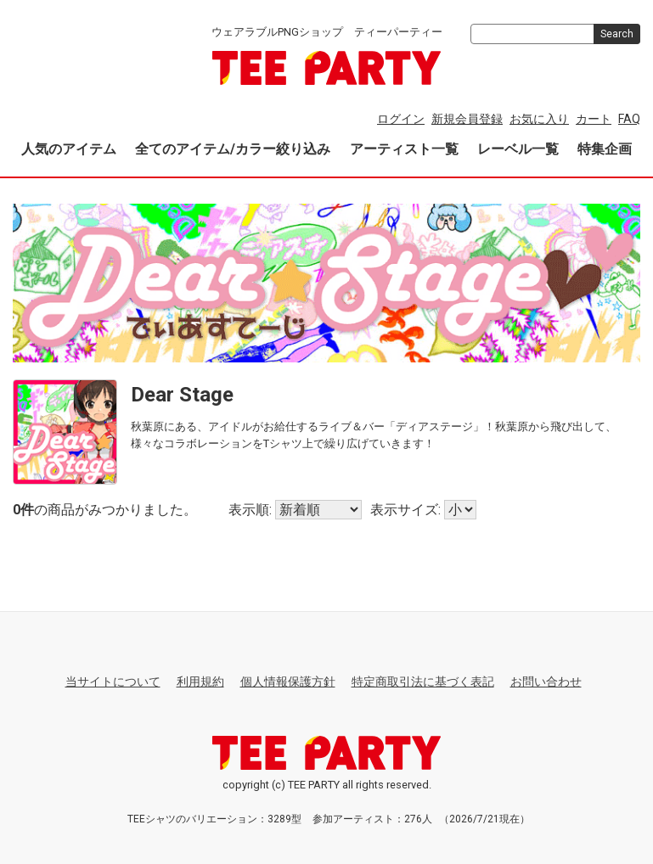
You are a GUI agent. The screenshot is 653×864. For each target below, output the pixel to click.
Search (616, 34)
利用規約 (200, 681)
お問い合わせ (546, 681)
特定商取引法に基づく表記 (423, 681)
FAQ (629, 119)
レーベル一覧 (518, 149)
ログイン (401, 119)
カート (593, 119)
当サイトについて (112, 681)
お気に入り (539, 119)
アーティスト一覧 (404, 149)
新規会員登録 (467, 119)
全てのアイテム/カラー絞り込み (232, 149)
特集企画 (604, 149)
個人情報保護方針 (287, 681)
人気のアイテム (68, 149)
